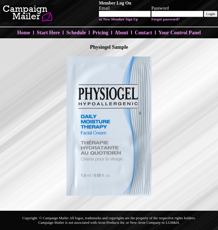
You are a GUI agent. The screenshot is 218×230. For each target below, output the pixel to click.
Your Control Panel (179, 32)
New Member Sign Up (120, 19)
